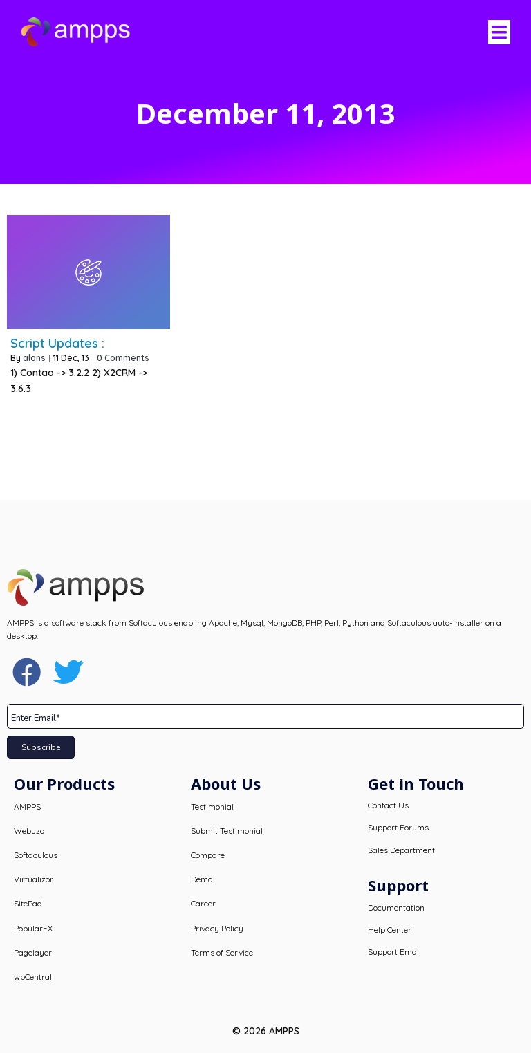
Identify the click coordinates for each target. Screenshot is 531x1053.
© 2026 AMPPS (265, 1031)
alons (34, 358)
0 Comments (123, 358)
